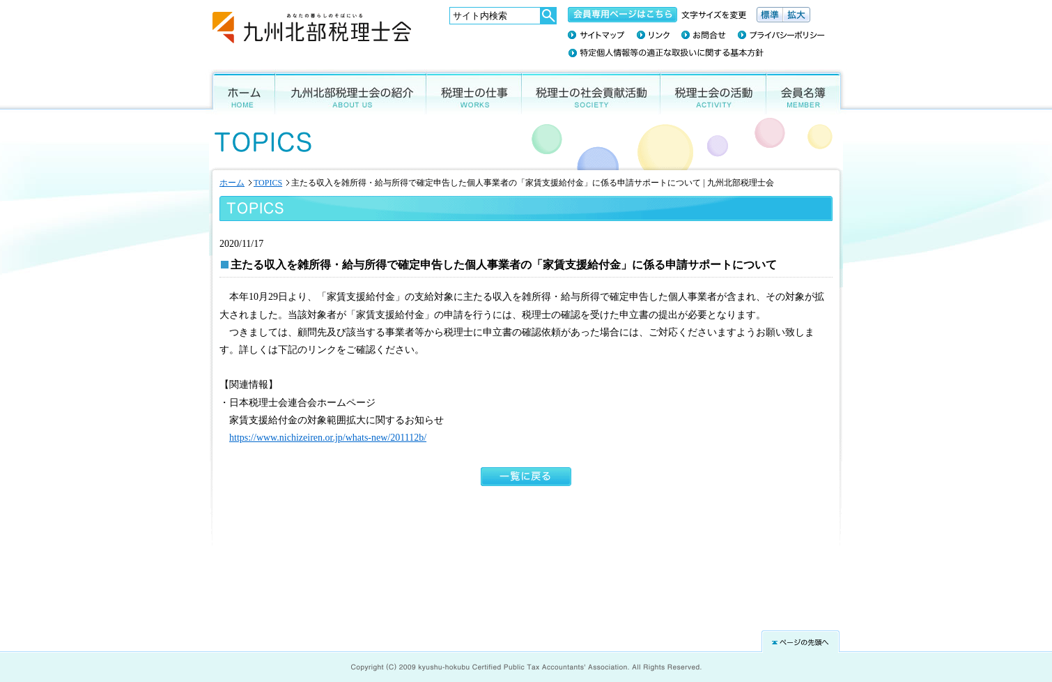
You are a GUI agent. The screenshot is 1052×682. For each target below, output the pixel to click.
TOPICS (268, 183)
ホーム (240, 91)
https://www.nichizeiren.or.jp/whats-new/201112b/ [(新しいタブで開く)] (327, 437)
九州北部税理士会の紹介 (350, 91)
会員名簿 (806, 91)
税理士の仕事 (474, 91)
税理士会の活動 (713, 91)
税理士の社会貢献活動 (591, 91)
